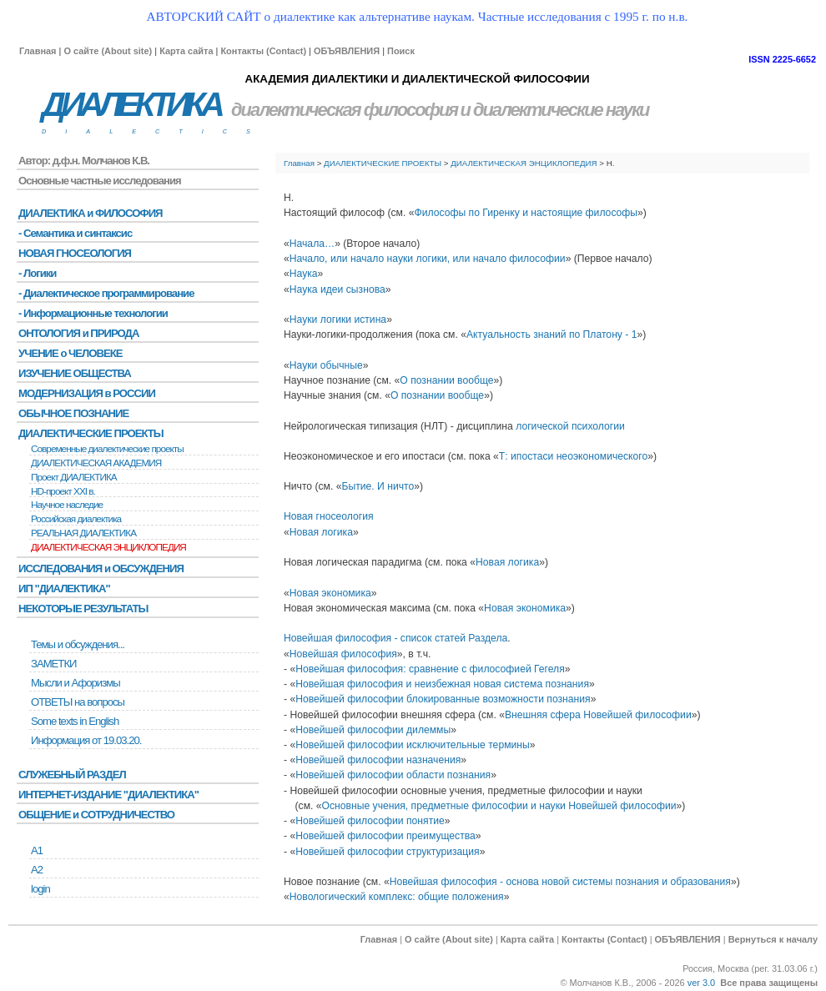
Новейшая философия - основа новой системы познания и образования (560, 882)
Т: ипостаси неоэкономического (573, 456)
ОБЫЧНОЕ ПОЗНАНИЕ (73, 413)
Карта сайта (186, 51)
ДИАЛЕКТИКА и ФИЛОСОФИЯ (90, 213)
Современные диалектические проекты (107, 449)
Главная (37, 51)
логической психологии (570, 426)
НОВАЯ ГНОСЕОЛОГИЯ (74, 253)
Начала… (312, 243)
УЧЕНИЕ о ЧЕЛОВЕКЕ (70, 353)
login (40, 889)
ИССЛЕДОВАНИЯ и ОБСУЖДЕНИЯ (101, 568)
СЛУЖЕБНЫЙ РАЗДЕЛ (72, 774)
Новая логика (321, 532)
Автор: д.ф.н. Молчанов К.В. (83, 160)
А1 (37, 850)
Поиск (401, 51)
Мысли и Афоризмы (75, 683)
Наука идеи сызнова (337, 289)
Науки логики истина (338, 319)
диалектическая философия (344, 109)
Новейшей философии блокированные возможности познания (443, 699)
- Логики (37, 273)
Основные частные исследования (99, 180)
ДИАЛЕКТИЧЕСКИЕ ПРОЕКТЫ (382, 163)
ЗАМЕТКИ (53, 663)
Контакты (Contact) (263, 51)
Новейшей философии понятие (370, 821)
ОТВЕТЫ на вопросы (77, 702)
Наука (304, 273)
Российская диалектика (76, 519)
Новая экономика (330, 593)
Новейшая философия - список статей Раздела (395, 638)
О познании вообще (446, 380)
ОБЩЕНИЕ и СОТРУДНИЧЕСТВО (96, 814)
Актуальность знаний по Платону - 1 (551, 334)
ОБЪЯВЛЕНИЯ (347, 51)
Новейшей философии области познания (393, 775)
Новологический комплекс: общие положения (397, 897)
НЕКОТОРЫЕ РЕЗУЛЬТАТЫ (83, 608)
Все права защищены (769, 983)
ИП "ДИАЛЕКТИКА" (64, 588)
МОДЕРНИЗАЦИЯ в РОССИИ (86, 393)
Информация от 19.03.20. (86, 740)
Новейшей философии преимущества (385, 836)
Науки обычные (326, 365)
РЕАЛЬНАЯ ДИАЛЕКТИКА (83, 533)
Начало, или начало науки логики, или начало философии (428, 258)
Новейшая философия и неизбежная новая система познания (442, 684)
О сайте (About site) (107, 51)
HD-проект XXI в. (63, 491)
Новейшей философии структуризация (387, 852)
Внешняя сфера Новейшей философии (598, 715)
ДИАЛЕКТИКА (131, 104)
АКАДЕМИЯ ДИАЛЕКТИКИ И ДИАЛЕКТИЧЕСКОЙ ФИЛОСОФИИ (416, 79)
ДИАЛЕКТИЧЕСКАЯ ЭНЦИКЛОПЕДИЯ (524, 163)
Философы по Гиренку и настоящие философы (526, 213)
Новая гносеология (329, 516)
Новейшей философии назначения (378, 760)
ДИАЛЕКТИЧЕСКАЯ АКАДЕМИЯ (96, 463)
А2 (37, 869)
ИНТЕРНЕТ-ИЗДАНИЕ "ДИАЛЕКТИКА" (108, 794)
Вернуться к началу (773, 939)
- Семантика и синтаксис (75, 233)
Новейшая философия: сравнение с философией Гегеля (430, 669)
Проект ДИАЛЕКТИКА (74, 477)
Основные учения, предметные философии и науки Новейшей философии (499, 806)
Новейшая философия (343, 654)
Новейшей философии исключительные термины (412, 745)
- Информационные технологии (93, 313)
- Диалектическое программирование (106, 293)
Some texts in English (74, 721)
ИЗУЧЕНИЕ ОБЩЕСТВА (74, 373)
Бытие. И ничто (377, 486)
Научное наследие (67, 505)
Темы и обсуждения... (77, 644)
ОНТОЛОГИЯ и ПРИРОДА (78, 333)
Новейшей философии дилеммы (373, 730)
